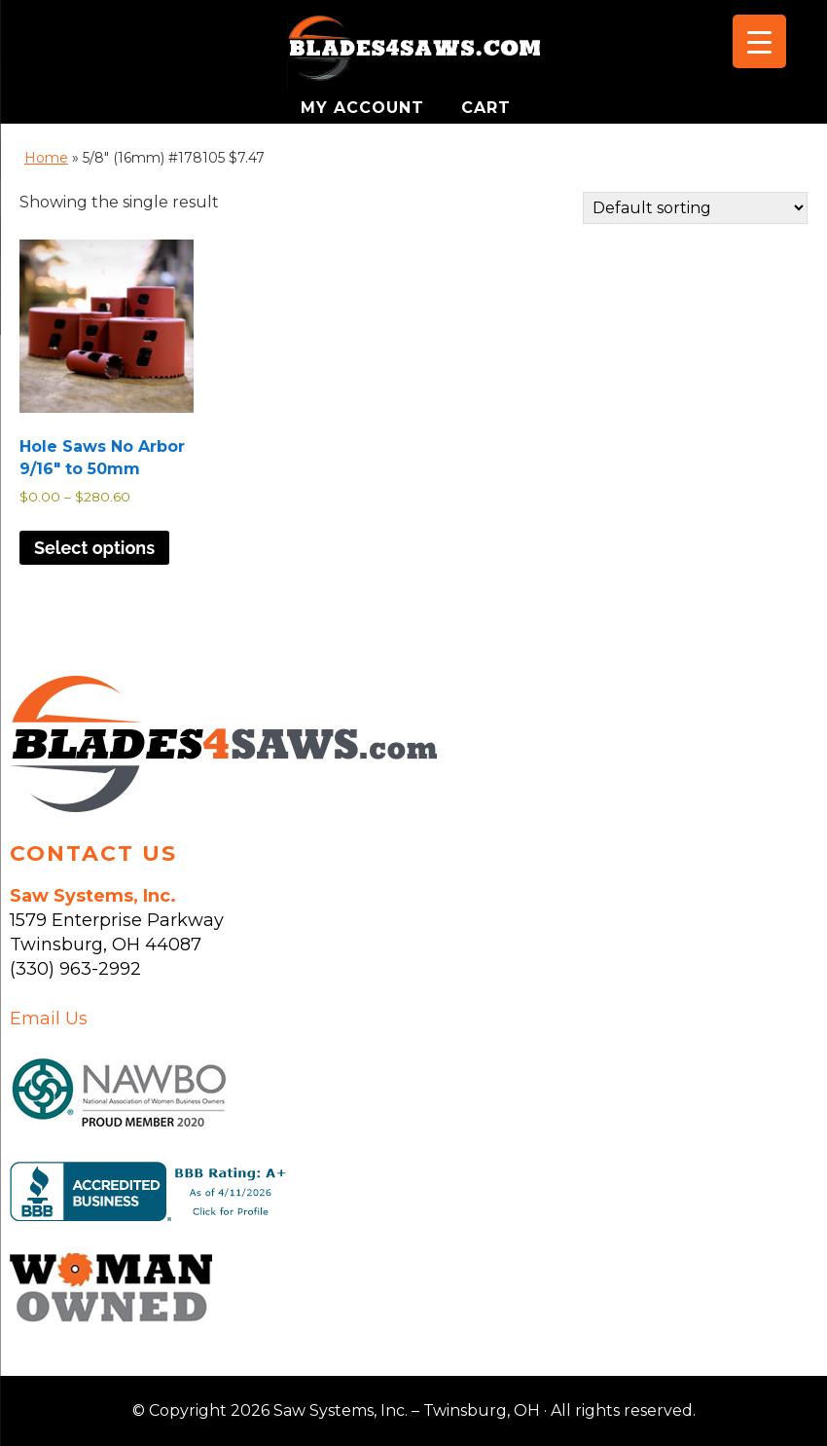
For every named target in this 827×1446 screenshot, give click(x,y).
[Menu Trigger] (759, 41)
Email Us (49, 1018)
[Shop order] (695, 208)
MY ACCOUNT (365, 107)
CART (486, 107)
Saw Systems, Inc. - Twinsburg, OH (413, 54)
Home (46, 158)
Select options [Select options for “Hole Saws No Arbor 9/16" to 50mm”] (94, 548)
